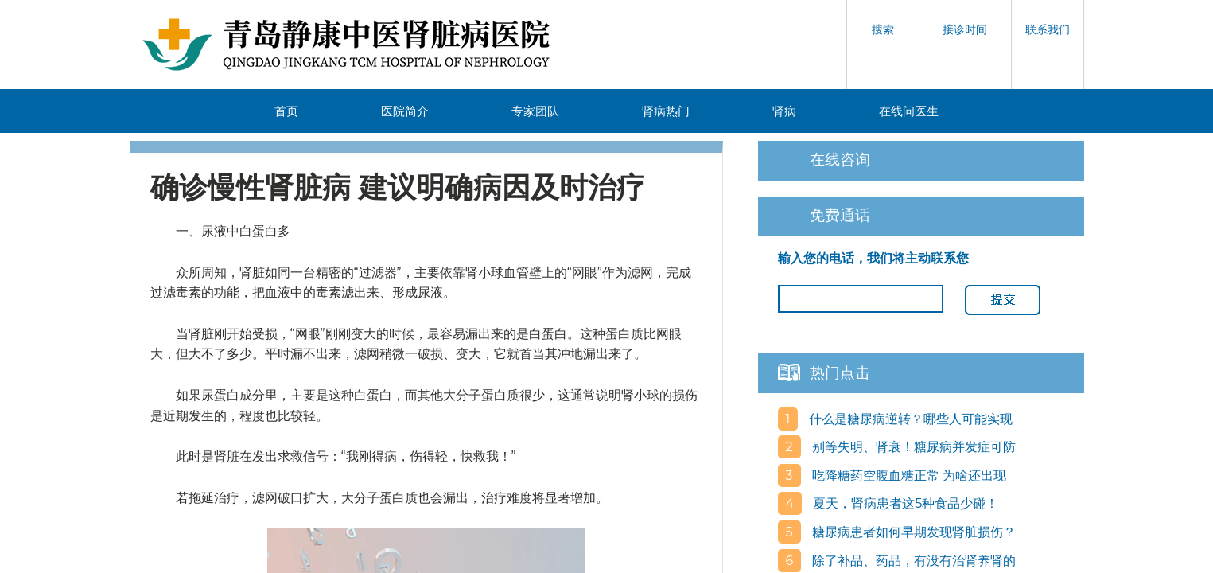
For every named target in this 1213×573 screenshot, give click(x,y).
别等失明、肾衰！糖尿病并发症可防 (912, 446)
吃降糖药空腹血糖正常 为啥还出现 (907, 475)
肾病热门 (666, 111)
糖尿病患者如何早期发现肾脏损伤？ (912, 532)
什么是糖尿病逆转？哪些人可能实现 (909, 419)
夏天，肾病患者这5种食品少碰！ (904, 503)
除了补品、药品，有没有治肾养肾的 (912, 560)
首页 (286, 111)
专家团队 (535, 111)
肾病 (784, 111)
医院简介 (405, 111)
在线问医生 (909, 111)
